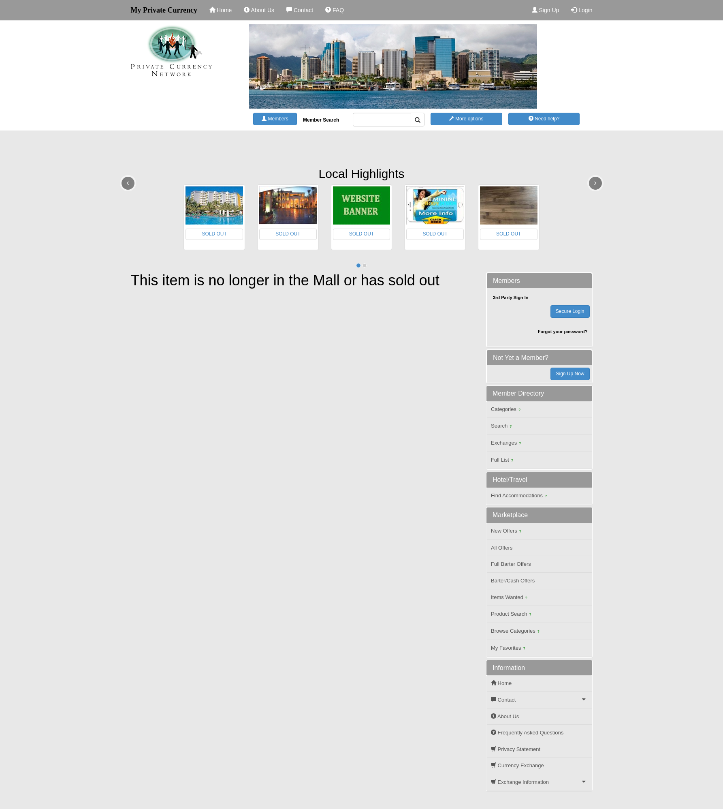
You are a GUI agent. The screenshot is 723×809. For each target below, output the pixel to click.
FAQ (334, 10)
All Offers (501, 548)
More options (466, 119)
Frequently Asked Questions (527, 733)
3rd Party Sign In (510, 297)
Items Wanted (510, 598)
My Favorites (509, 649)
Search (502, 426)
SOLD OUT (214, 234)
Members (275, 119)
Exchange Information (540, 782)
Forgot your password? (563, 331)
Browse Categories (516, 632)
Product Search (512, 615)
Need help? (544, 119)
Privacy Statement (515, 749)
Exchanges (507, 443)
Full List (503, 460)
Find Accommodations (520, 496)
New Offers (507, 531)
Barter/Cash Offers (513, 581)
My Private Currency (164, 10)
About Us (259, 10)
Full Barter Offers (511, 564)
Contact (299, 10)
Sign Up (545, 10)
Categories (507, 410)
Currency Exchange (517, 765)
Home (220, 10)
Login (581, 10)
